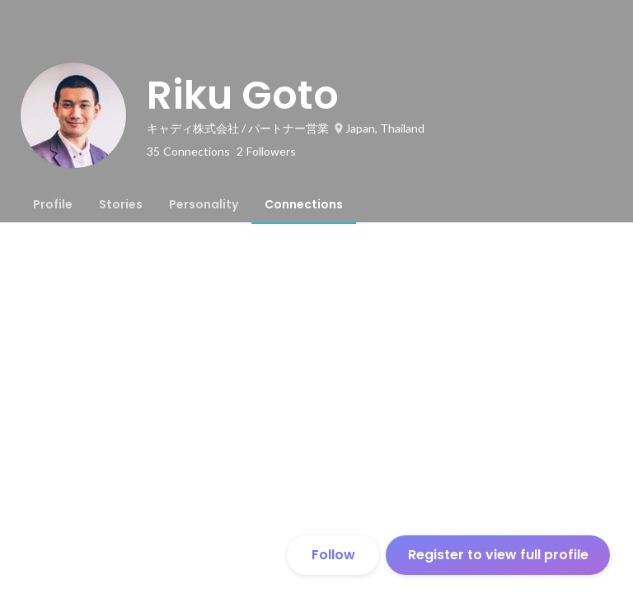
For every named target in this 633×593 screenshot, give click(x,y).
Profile (53, 204)
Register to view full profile (498, 554)
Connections (304, 204)
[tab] (53, 204)
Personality (203, 204)
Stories (121, 204)
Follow (333, 554)
